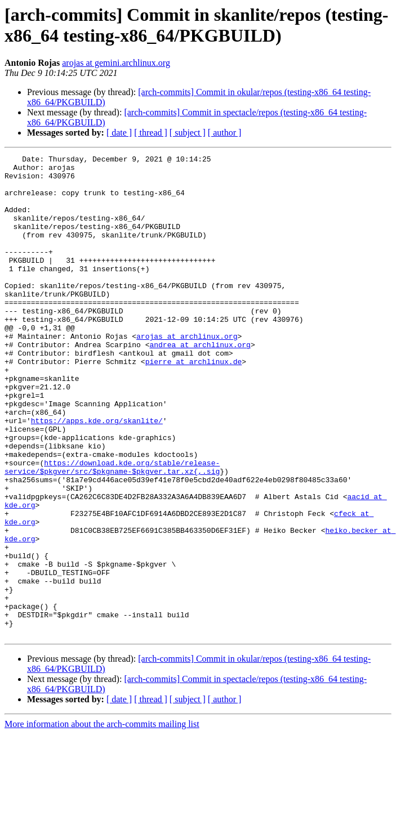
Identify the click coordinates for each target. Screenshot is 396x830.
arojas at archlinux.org (186, 373)
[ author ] (225, 132)
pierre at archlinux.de (193, 403)
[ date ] (119, 132)
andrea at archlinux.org (199, 383)
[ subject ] (188, 132)
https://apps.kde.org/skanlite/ (97, 474)
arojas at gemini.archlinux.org (116, 63)
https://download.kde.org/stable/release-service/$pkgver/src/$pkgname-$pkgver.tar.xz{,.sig (112, 530)
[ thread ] (150, 132)
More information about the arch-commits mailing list (102, 820)
